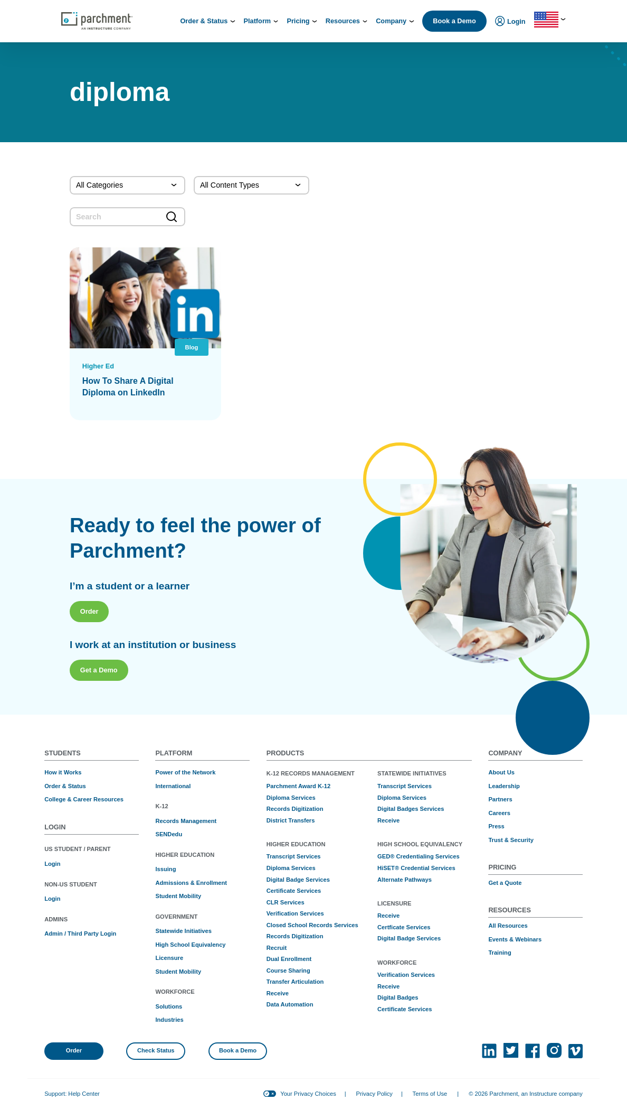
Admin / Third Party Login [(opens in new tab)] (80, 933)
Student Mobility (178, 896)
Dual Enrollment (289, 959)
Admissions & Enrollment (191, 883)
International (173, 786)
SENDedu (168, 834)
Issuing (165, 869)
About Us (501, 772)
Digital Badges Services (410, 809)
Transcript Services (294, 856)
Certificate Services (294, 891)
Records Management (185, 821)
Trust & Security (510, 840)
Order (89, 656)
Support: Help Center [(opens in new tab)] (72, 1093)
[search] (127, 216)
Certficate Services (403, 927)
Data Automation (290, 1004)
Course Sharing (288, 970)
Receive (278, 993)
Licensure (169, 958)
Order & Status (65, 786)
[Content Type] (251, 185)
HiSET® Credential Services (416, 868)
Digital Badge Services (298, 879)
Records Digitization (295, 809)
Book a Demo (454, 21)
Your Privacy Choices (308, 1093)
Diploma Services (291, 797)
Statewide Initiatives (183, 931)
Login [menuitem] (510, 21)
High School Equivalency (190, 944)
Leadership (503, 786)
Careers (499, 813)
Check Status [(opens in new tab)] (156, 1050)
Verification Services (295, 913)
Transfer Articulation (295, 981)
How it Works (62, 772)
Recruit (277, 948)
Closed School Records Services (312, 925)
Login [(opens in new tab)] (52, 864)
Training (499, 952)
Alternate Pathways (404, 879)
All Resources (507, 925)
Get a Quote (504, 883)
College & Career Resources (84, 799)
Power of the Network (185, 772)
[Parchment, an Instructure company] (96, 21)
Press (496, 826)
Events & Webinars (515, 939)
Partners (500, 799)
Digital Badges (397, 997)
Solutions (168, 1006)
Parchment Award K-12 (298, 786)
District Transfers (291, 820)
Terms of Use (430, 1093)
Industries (169, 1019)
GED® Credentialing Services (418, 856)
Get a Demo (99, 715)
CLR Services (286, 902)
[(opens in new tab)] (489, 1050)
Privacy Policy (374, 1093)
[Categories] (127, 185)
